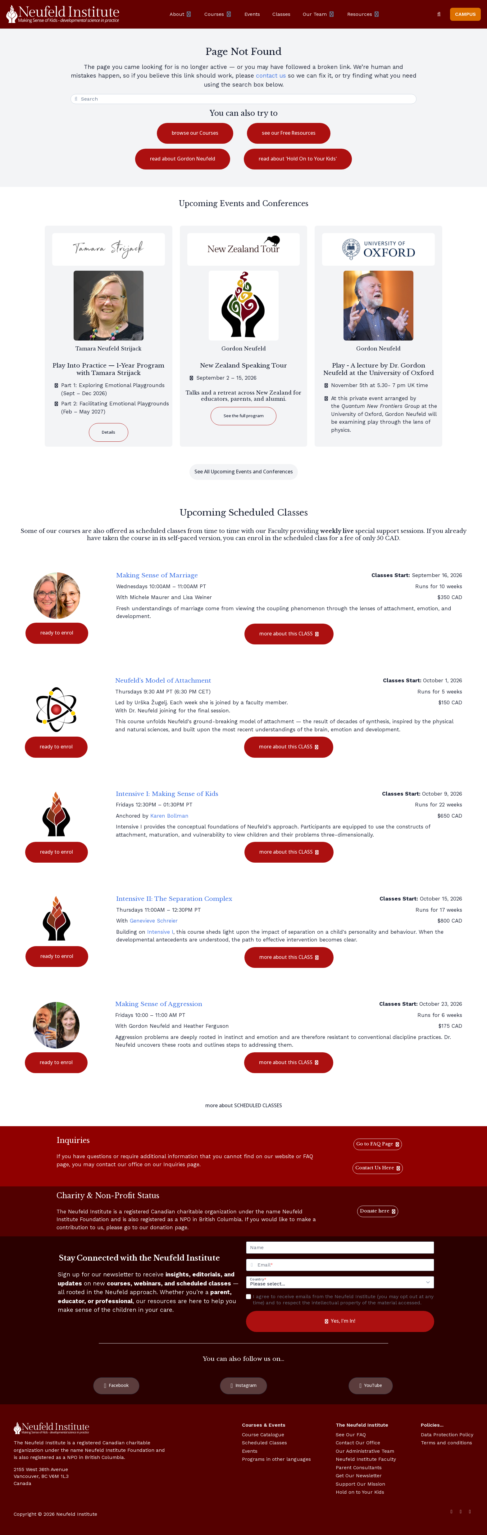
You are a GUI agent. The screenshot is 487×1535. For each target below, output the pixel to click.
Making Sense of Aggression (158, 1004)
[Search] (439, 14)
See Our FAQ (351, 1435)
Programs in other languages (276, 1459)
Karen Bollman (169, 816)
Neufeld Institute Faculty (366, 1459)
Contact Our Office (358, 1443)
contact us (271, 75)
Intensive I (160, 932)
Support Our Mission (360, 1484)
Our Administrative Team (365, 1451)
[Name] (340, 1247)
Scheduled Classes (264, 1443)
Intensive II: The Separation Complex (174, 898)
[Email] (345, 1265)
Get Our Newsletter (359, 1476)
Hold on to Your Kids (360, 1492)
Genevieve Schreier (154, 921)
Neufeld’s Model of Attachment (163, 680)
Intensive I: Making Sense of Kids (167, 793)
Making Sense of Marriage (157, 575)
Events (249, 1451)
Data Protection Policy (447, 1435)
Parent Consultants (359, 1467)
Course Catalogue (263, 1435)
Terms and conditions (446, 1443)
